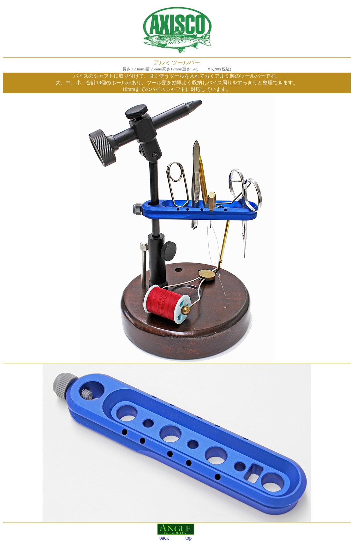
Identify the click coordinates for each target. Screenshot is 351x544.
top (188, 538)
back (164, 538)
